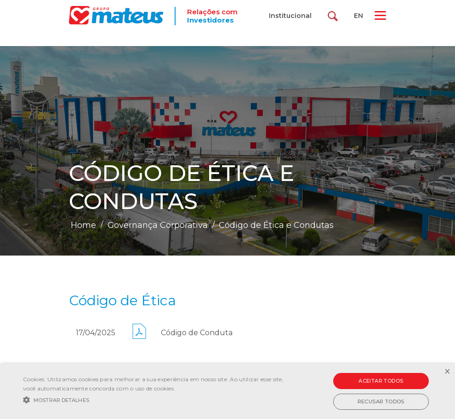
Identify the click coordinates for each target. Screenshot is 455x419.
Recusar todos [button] (381, 401)
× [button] (447, 371)
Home (83, 225)
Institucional (290, 16)
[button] (156, 399)
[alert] (227, 391)
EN (358, 16)
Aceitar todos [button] (380, 381)
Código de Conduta (197, 332)
